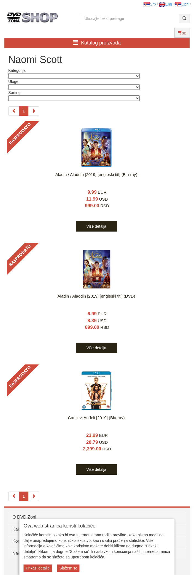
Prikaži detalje (38, 568)
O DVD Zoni (24, 517)
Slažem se (68, 568)
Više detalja (96, 226)
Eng (165, 4)
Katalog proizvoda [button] (97, 43)
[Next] (33, 111)
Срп (181, 4)
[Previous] (13, 111)
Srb (149, 4)
